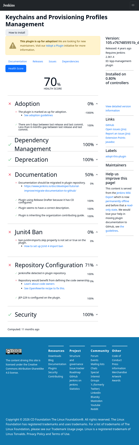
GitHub (110, 125)
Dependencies (70, 61)
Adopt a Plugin (55, 45)
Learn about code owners (39, 283)
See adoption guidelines (38, 115)
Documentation (17, 61)
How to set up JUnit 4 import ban (43, 246)
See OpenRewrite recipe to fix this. (44, 288)
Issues (52, 61)
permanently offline (117, 201)
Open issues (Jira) (116, 129)
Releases (38, 61)
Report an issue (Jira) (118, 133)
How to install (17, 32)
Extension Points (115, 137)
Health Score (15, 68)
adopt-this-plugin (116, 156)
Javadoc (110, 142)
